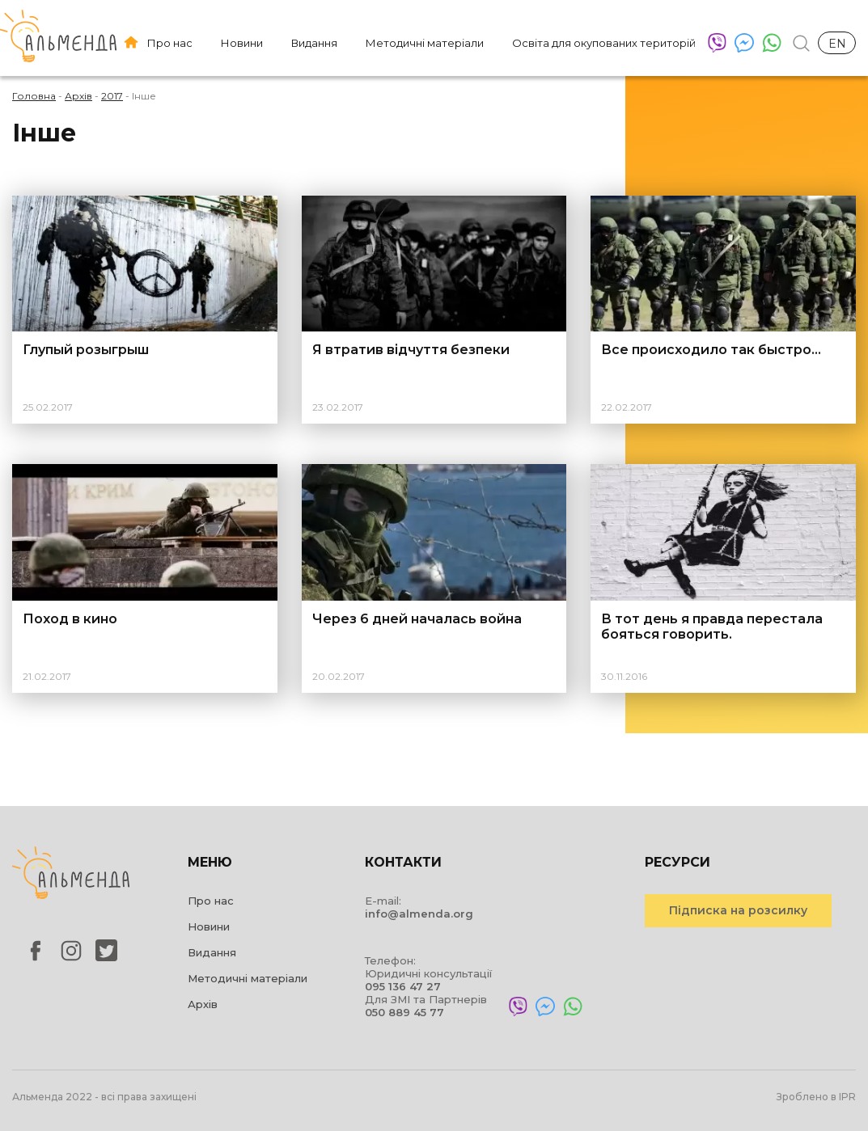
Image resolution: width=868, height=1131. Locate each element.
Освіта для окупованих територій (604, 42)
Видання (314, 42)
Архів (203, 1004)
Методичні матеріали (425, 42)
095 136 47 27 (403, 986)
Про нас (170, 42)
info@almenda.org (419, 913)
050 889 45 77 (404, 1012)
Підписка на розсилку (738, 910)
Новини (242, 42)
